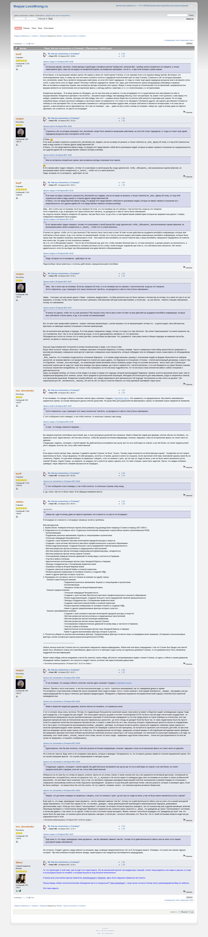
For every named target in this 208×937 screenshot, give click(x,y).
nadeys (20, 501)
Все (32, 44)
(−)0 (123, 56)
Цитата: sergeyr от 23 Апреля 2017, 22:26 (58, 62)
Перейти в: (173, 912)
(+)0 (123, 54)
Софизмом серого (121, 398)
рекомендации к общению (94, 878)
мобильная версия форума (175, 6)
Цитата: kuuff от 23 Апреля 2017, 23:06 (58, 126)
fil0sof (59, 36)
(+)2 (123, 273)
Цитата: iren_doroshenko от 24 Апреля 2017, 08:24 (62, 481)
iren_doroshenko (25, 390)
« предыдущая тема (171, 40)
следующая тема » (187, 40)
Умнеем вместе (155, 6)
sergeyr (20, 118)
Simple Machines (110, 930)
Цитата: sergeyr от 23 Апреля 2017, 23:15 (58, 190)
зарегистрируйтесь (62, 15)
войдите (49, 15)
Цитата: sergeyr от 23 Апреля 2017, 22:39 (58, 422)
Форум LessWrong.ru (30, 6)
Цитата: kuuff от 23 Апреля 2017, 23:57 (58, 281)
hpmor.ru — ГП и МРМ (138, 6)
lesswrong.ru (122, 6)
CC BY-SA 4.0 (105, 928)
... (25, 44)
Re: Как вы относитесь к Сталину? (64, 54)
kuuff (18, 54)
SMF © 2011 (104, 930)
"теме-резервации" (117, 883)
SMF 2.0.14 (98, 930)
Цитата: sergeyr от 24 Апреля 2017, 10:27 (58, 834)
